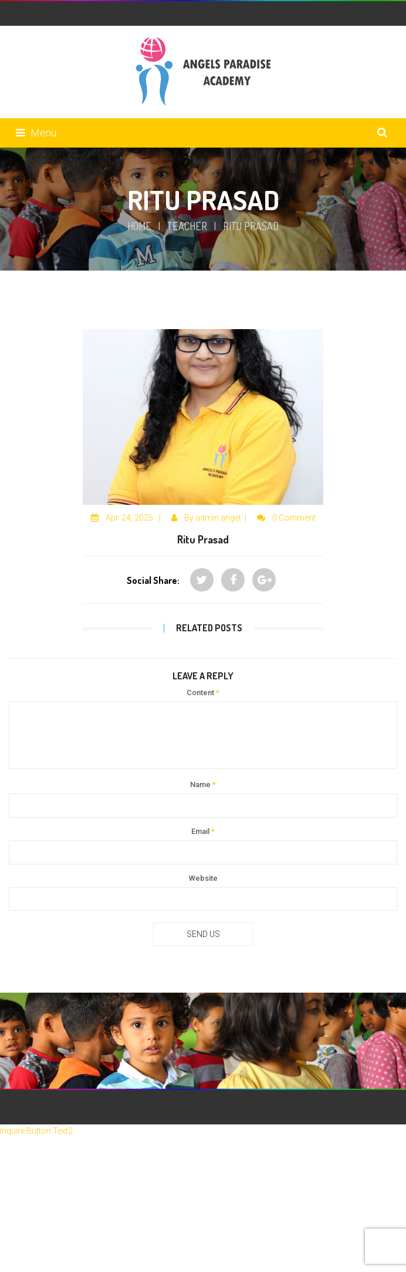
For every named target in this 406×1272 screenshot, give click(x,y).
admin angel (218, 517)
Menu (36, 132)
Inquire (13, 1131)
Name (203, 784)
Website (203, 878)
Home (139, 226)
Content (203, 692)
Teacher (187, 226)
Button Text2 (49, 1131)
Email (203, 831)
